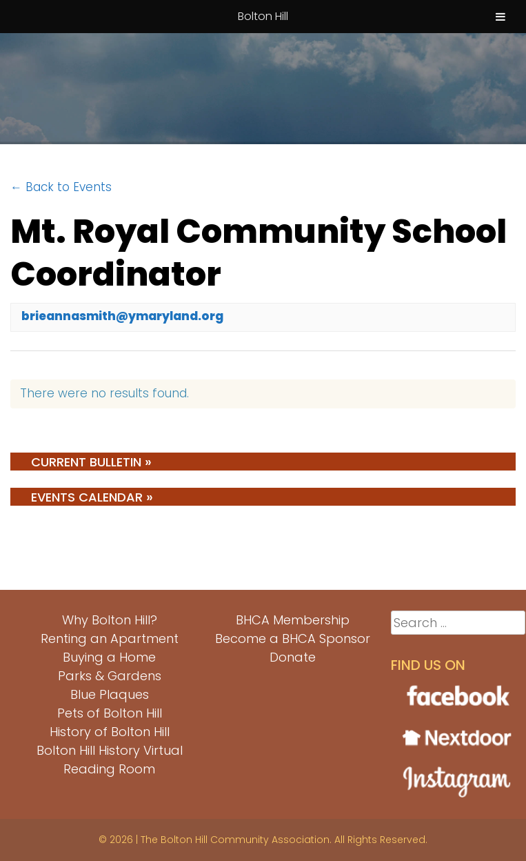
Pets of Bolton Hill (109, 713)
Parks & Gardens (109, 675)
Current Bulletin (91, 462)
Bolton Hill (263, 16)
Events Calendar (92, 497)
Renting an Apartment (110, 638)
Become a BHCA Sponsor (292, 638)
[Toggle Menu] (500, 16)
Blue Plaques (109, 694)
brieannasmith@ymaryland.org (122, 316)
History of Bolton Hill (110, 731)
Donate (293, 657)
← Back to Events (61, 187)
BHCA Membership (293, 620)
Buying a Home (109, 657)
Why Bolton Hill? (109, 620)
